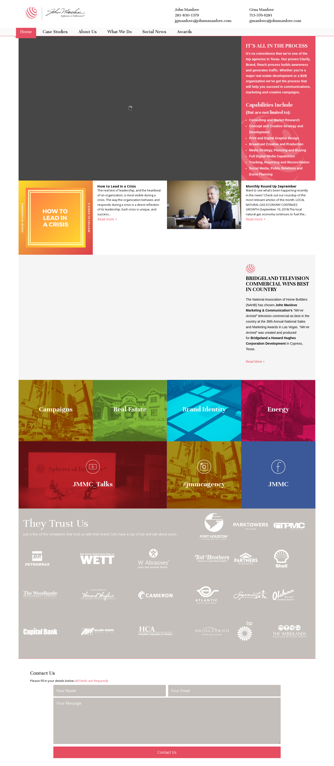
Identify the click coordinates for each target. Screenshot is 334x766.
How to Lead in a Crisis (116, 186)
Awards (184, 32)
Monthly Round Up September (271, 186)
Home (26, 32)
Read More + (255, 361)
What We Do (119, 32)
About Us (87, 32)
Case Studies (55, 32)
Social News (154, 32)
